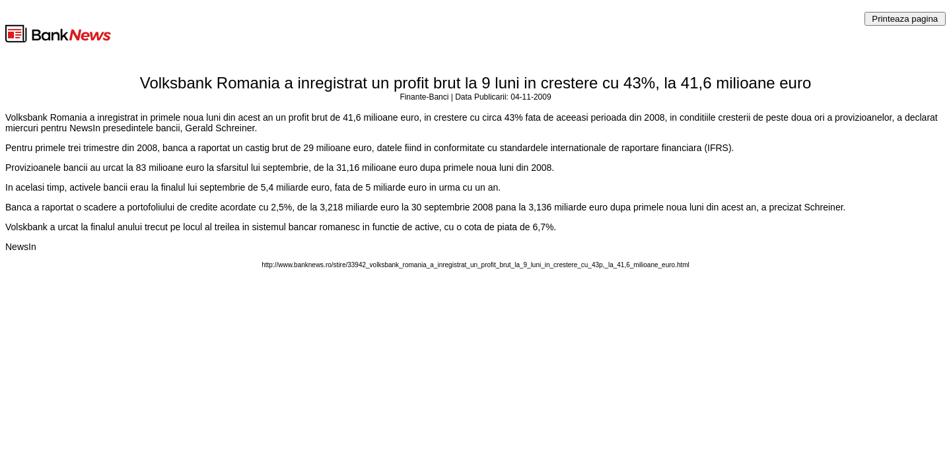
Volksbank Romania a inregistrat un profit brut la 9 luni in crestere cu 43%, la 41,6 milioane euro (476, 83)
